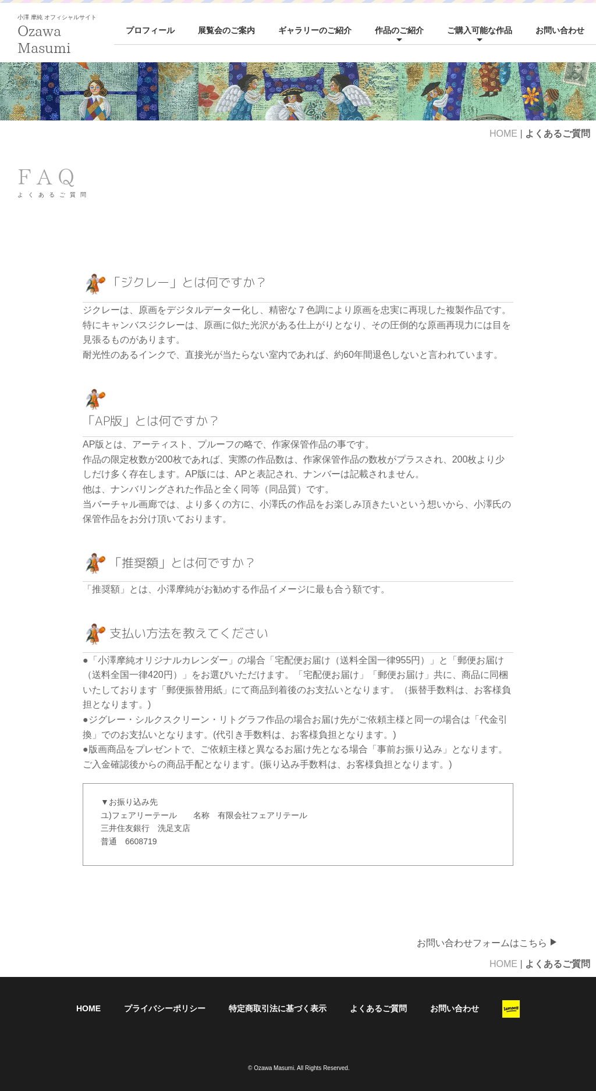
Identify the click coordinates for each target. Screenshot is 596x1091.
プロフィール (150, 30)
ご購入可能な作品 (479, 30)
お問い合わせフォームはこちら (487, 943)
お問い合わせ (559, 30)
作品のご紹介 (399, 30)
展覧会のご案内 (226, 30)
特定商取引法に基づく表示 (278, 1008)
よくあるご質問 (378, 1008)
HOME (503, 133)
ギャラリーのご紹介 (315, 30)
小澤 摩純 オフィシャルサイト (57, 17)
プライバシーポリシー (164, 1008)
